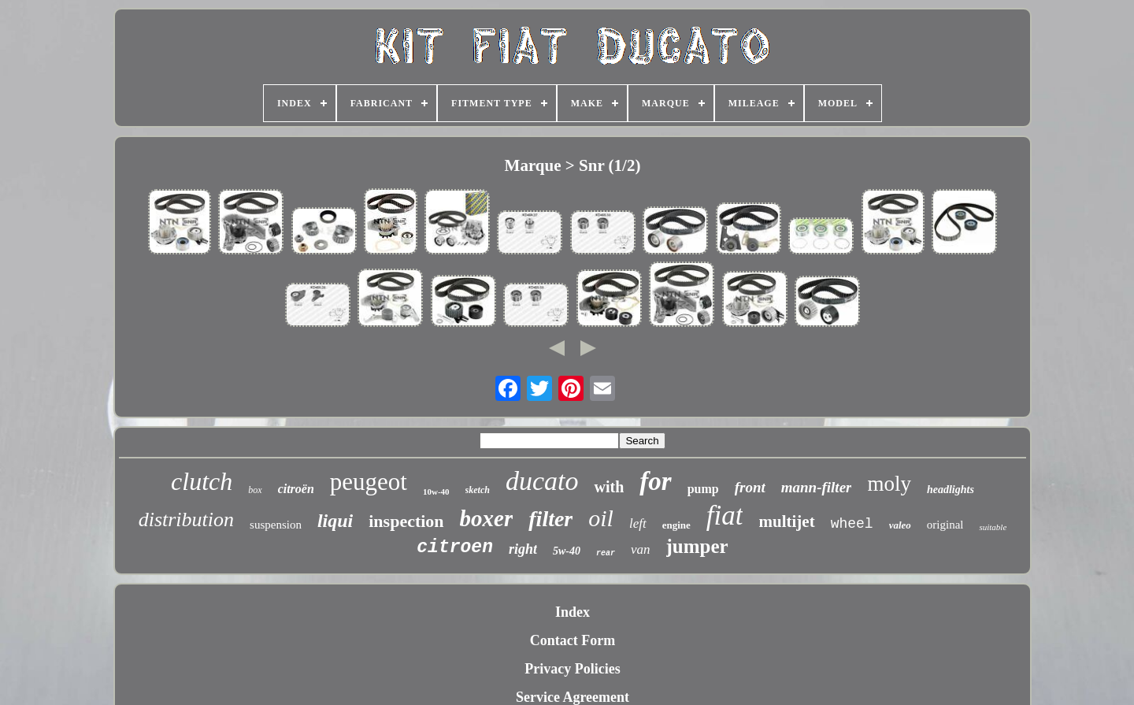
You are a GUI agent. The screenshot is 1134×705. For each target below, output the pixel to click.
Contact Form (572, 640)
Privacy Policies (572, 669)
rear (605, 553)
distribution (186, 519)
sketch (477, 489)
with (609, 486)
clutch (201, 481)
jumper (697, 546)
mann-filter (816, 487)
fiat (724, 515)
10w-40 (436, 491)
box (254, 489)
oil (600, 518)
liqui (335, 520)
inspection (406, 521)
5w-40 (566, 551)
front (750, 487)
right (523, 549)
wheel (852, 524)
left (638, 523)
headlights (950, 489)
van (640, 549)
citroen (455, 547)
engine (676, 525)
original (945, 524)
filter (550, 518)
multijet (786, 521)
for (655, 481)
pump (703, 488)
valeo (900, 525)
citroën (296, 488)
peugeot (368, 481)
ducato (542, 480)
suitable (992, 527)
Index (572, 612)
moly (889, 483)
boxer (486, 518)
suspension (276, 524)
